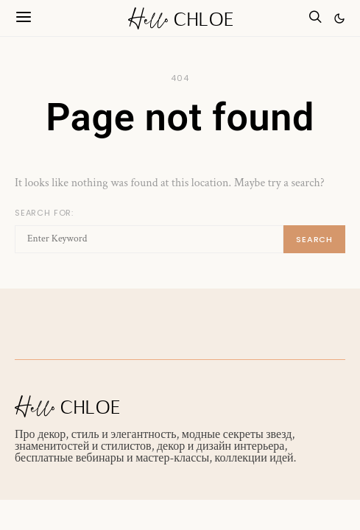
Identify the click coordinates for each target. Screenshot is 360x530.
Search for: (44, 213)
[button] (339, 18)
